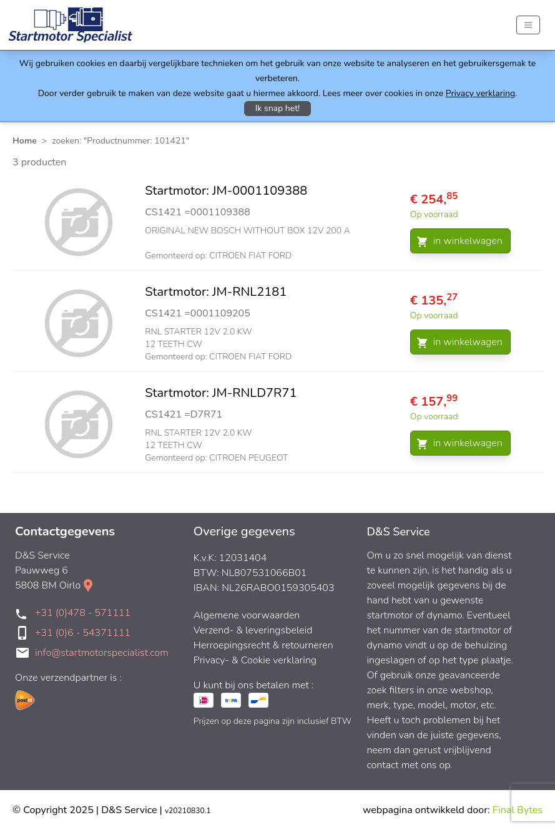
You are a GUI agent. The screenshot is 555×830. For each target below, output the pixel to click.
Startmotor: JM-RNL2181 (216, 291)
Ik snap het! (277, 108)
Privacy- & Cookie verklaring (255, 660)
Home (24, 141)
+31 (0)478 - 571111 (82, 613)
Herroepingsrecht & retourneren (263, 645)
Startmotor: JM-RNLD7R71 (221, 392)
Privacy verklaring (480, 93)
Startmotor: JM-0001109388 (226, 190)
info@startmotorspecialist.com (102, 653)
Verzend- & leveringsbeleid (253, 630)
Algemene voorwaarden (247, 615)
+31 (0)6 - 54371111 (82, 633)
